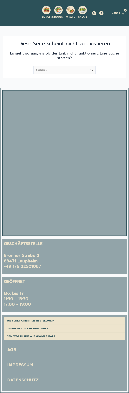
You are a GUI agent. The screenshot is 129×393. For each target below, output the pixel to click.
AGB (11, 349)
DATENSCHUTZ (23, 380)
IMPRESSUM (20, 365)
